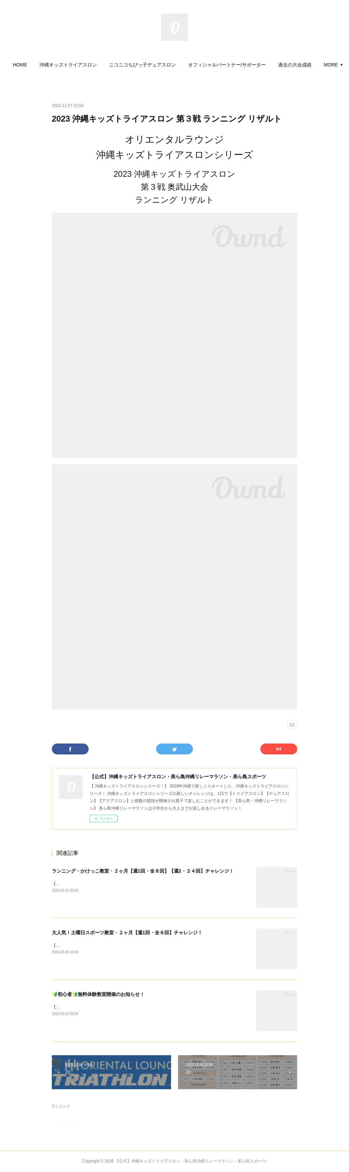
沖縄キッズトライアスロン (90, 64)
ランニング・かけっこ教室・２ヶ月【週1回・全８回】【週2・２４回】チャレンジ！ (143, 871)
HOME (42, 64)
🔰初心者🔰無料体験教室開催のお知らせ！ (98, 994)
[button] (42, 64)
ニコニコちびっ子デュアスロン (164, 64)
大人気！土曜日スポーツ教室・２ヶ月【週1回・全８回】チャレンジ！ (127, 932)
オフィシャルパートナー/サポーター (249, 64)
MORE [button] (307, 64)
